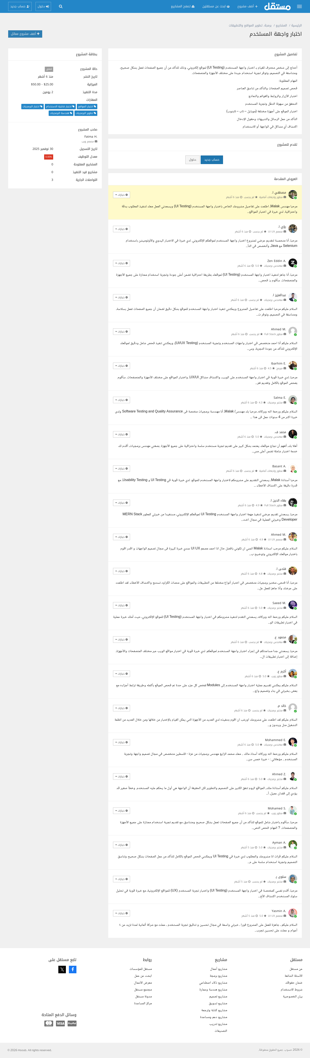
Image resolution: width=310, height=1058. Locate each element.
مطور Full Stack (273, 334)
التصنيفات (221, 1031)
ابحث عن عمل (143, 976)
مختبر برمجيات (275, 402)
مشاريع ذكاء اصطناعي (213, 983)
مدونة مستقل (143, 997)
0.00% (48, 157)
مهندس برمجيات (273, 265)
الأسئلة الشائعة (293, 976)
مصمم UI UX (275, 231)
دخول (192, 160)
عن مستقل (296, 969)
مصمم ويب (88, 141)
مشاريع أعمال (218, 969)
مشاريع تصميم (218, 997)
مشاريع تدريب (218, 1024)
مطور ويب (277, 676)
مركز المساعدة (143, 1003)
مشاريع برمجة (218, 976)
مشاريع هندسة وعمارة (213, 990)
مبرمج (279, 368)
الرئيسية (296, 25)
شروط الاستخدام (291, 990)
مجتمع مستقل (143, 990)
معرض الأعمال (143, 983)
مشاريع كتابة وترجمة (214, 1010)
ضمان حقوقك (293, 983)
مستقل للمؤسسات (141, 969)
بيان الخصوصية (292, 997)
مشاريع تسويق (218, 1003)
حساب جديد (211, 160)
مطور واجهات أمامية (271, 197)
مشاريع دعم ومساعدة (213, 1017)
